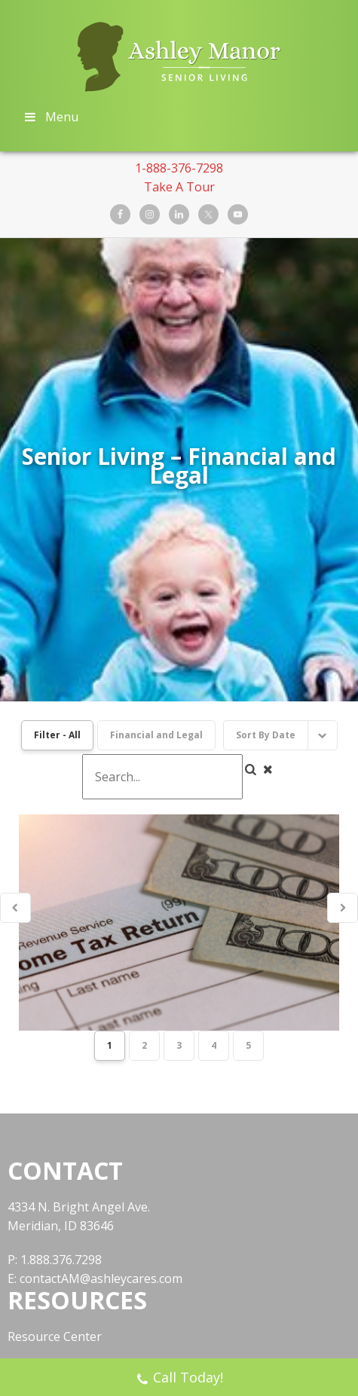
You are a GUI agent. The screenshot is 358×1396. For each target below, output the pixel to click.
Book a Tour (43, 1219)
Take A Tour (179, 187)
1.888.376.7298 (61, 1089)
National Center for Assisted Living (106, 1192)
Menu (50, 116)
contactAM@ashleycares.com (101, 1108)
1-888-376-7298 (179, 168)
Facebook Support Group (79, 1245)
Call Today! (179, 1379)
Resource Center (55, 1166)
